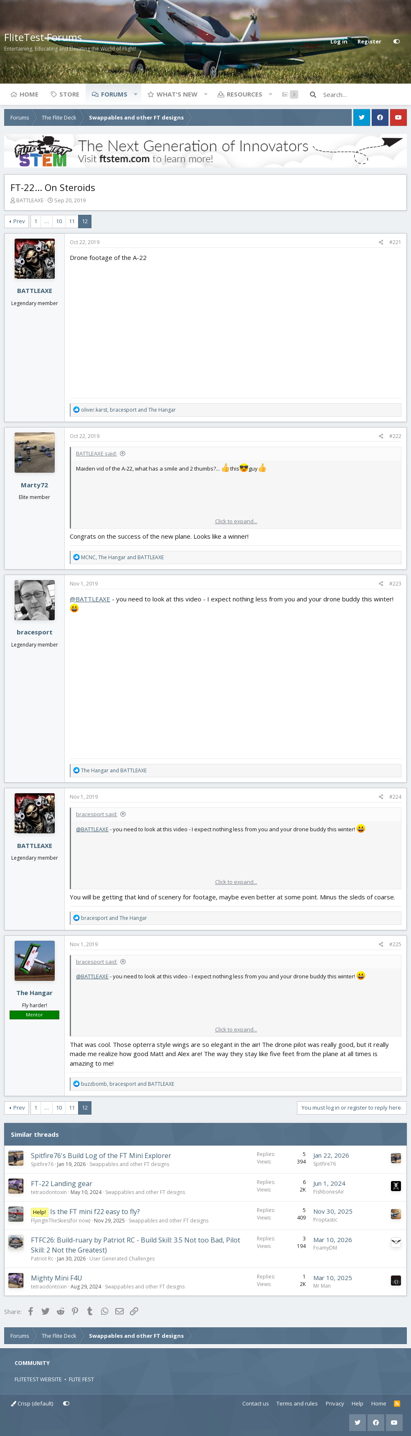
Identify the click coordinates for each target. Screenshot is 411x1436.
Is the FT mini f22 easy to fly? (95, 1211)
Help (357, 1403)
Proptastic (325, 1219)
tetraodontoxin (49, 1192)
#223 (395, 583)
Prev (19, 221)
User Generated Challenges (122, 1258)
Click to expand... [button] (236, 521)
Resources (244, 94)
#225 (395, 944)
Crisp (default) (32, 1403)
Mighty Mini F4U (56, 1278)
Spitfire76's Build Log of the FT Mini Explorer (101, 1155)
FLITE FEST (81, 1379)
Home (29, 94)
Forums (114, 94)
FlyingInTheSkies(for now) (60, 1220)
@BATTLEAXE (90, 599)
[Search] (365, 94)
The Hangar (34, 992)
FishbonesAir (328, 1191)
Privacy (335, 1403)
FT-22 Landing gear (61, 1183)
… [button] (46, 221)
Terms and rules (297, 1403)
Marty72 (34, 485)
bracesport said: (96, 814)
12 (85, 221)
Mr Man (322, 1285)
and (114, 770)
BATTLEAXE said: (96, 453)
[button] (135, 94)
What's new (177, 94)
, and (128, 409)
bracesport (35, 632)
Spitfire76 (42, 1164)
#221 (395, 242)
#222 (395, 436)
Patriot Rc (42, 1258)
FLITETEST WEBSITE (38, 1379)
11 (72, 221)
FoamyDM (325, 1247)
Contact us (255, 1403)
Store (69, 94)
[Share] (381, 242)
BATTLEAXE (30, 200)
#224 (395, 796)
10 (59, 221)
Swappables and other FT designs (129, 1164)
